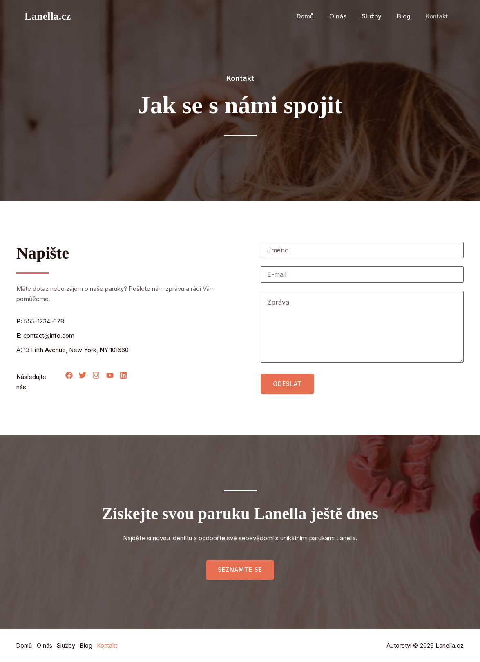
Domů (319, 16)
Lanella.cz (48, 16)
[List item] (69, 375)
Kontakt (438, 16)
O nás (348, 16)
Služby (379, 16)
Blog (408, 16)
